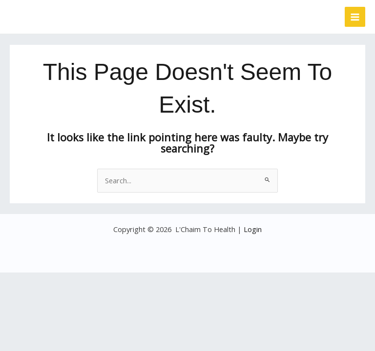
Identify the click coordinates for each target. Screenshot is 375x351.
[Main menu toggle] (355, 17)
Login (253, 229)
